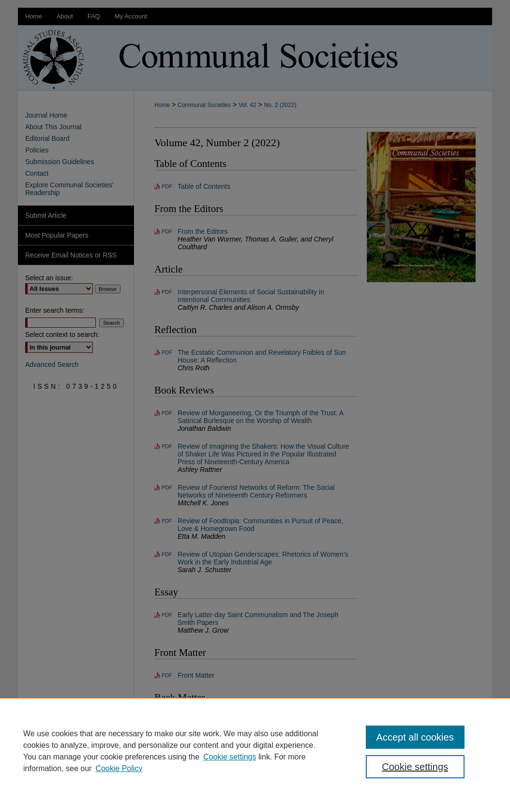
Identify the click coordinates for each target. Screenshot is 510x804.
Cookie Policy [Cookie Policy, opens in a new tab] (118, 768)
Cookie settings (229, 757)
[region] (255, 751)
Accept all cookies (415, 737)
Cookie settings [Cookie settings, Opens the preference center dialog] (415, 766)
